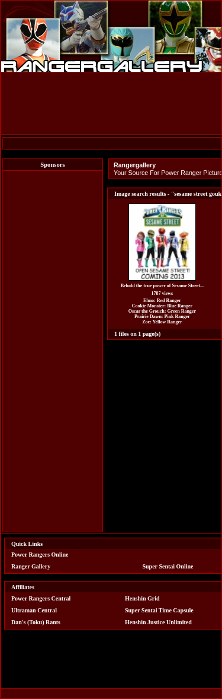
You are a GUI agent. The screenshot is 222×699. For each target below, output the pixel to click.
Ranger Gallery (30, 566)
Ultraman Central (34, 610)
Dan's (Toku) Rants (35, 622)
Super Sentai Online (168, 566)
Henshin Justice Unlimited (158, 622)
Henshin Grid (142, 598)
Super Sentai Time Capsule (159, 610)
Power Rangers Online (39, 554)
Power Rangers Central (40, 598)
